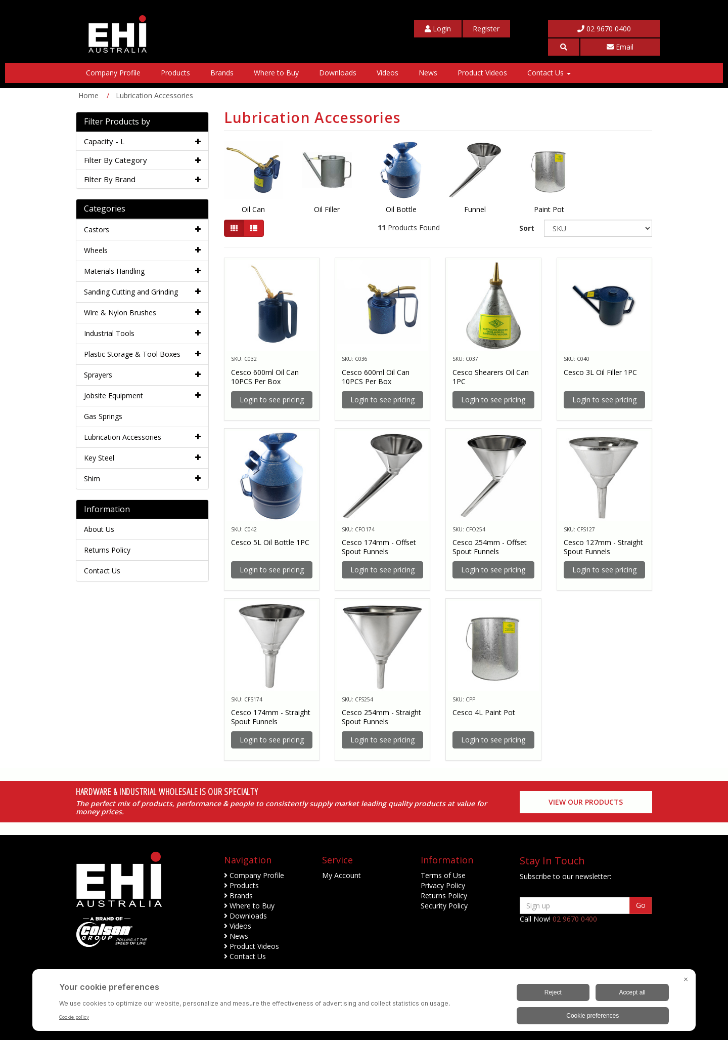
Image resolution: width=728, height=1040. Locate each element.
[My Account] (438, 28)
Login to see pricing (272, 399)
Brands (222, 72)
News (428, 72)
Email (620, 47)
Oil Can (253, 209)
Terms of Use (443, 875)
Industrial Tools (109, 333)
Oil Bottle (401, 209)
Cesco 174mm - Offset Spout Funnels (379, 546)
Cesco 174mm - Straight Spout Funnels (270, 717)
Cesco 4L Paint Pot (483, 712)
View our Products (586, 802)
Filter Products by (117, 122)
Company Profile (113, 72)
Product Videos (482, 72)
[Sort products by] (598, 228)
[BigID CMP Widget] (364, 1002)
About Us (99, 529)
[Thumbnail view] (234, 228)
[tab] (142, 141)
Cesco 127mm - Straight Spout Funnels (603, 546)
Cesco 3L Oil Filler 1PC (600, 372)
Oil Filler (327, 209)
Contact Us (549, 72)
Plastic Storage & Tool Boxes (132, 354)
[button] (563, 47)
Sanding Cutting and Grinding (131, 292)
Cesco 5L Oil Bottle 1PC (270, 542)
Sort (526, 228)
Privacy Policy (443, 885)
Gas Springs (103, 416)
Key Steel (99, 458)
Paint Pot (549, 209)
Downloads (337, 72)
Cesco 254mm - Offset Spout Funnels (489, 546)
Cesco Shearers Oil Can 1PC (490, 376)
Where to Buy (276, 72)
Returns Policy (107, 550)
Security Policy (444, 905)
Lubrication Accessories (122, 437)
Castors (96, 229)
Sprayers (98, 375)
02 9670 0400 (604, 28)
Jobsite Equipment (113, 395)
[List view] (254, 228)
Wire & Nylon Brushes (120, 312)
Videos (387, 72)
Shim (92, 478)
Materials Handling (114, 271)
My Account (341, 875)
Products (175, 72)
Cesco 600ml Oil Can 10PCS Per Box (265, 376)
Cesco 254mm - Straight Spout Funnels (381, 717)
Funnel (475, 209)
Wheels (96, 250)
